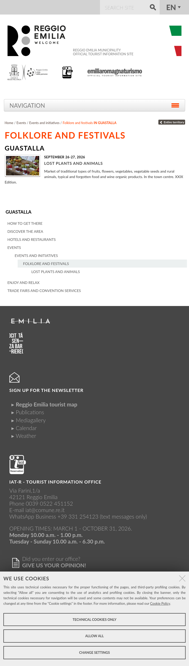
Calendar (26, 428)
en (171, 7)
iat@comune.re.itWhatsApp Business (37, 513)
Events (21, 123)
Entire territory (171, 122)
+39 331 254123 (77, 516)
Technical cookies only (94, 619)
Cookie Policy (160, 603)
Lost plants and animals (73, 163)
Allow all (94, 636)
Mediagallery (31, 420)
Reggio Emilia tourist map (46, 404)
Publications (30, 412)
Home (9, 123)
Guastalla (18, 212)
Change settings (94, 652)
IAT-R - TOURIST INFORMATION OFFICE (55, 482)
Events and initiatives (44, 123)
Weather (26, 435)
